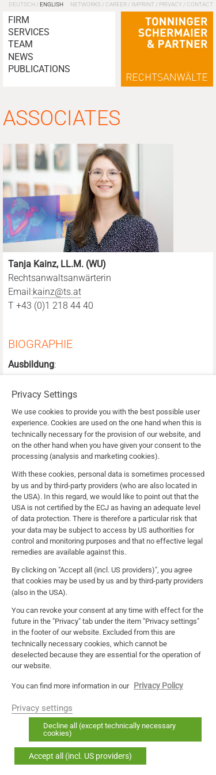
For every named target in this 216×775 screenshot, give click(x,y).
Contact (200, 4)
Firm (18, 19)
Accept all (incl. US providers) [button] (80, 756)
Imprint (142, 4)
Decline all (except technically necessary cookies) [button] (109, 729)
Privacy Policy (158, 685)
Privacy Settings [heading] (44, 395)
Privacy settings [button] (42, 708)
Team (20, 44)
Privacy (170, 4)
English (51, 4)
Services (29, 32)
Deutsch (22, 4)
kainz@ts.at (57, 292)
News (20, 56)
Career (116, 4)
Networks (85, 4)
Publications (39, 68)
